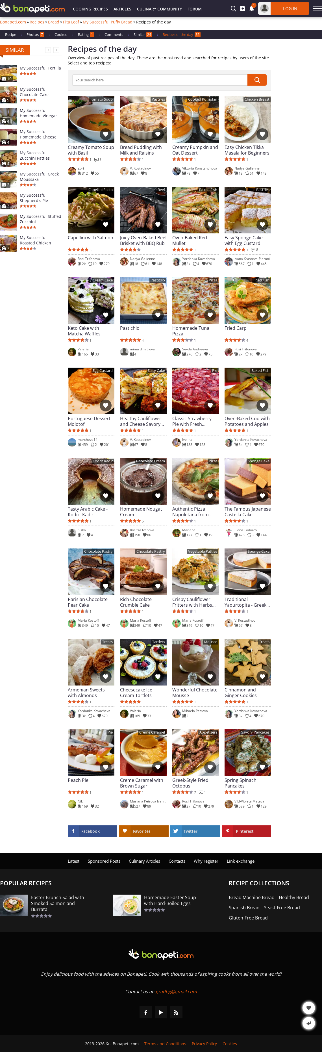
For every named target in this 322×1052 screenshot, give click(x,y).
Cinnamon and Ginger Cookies (241, 692)
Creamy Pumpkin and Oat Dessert (195, 150)
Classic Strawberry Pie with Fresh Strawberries (192, 421)
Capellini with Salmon (90, 238)
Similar (143, 34)
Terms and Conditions (165, 1043)
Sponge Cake (258, 461)
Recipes (37, 22)
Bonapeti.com (13, 22)
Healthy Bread (294, 898)
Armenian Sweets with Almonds (86, 692)
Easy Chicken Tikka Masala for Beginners (247, 150)
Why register (206, 861)
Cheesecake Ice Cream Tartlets (136, 692)
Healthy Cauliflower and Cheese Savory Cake (140, 421)
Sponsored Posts (104, 861)
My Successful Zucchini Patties (35, 155)
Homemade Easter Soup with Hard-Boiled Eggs (170, 900)
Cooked (61, 34)
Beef (161, 189)
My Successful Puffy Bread (107, 22)
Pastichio (130, 328)
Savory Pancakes (255, 732)
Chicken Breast (257, 99)
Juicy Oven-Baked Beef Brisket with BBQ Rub (143, 240)
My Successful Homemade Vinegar (38, 113)
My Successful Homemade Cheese (38, 134)
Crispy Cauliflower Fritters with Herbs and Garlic (192, 602)
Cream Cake (103, 280)
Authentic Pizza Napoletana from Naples (190, 511)
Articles (122, 9)
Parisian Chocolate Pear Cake (88, 602)
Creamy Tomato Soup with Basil (91, 150)
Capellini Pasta (100, 189)
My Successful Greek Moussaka (39, 176)
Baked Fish (208, 189)
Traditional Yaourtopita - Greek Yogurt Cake (245, 602)
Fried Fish (261, 280)
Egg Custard (103, 370)
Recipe (10, 34)
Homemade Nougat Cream (141, 511)
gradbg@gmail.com (176, 991)
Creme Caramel (152, 732)
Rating (86, 34)
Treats (107, 641)
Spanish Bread (244, 908)
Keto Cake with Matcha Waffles (84, 331)
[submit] (257, 80)
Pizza (213, 280)
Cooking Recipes (90, 9)
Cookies (230, 1043)
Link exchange (240, 861)
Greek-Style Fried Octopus (190, 783)
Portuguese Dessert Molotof (89, 421)
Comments (114, 34)
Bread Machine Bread (252, 898)
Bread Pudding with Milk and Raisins (141, 150)
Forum (195, 9)
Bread (53, 22)
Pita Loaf (71, 22)
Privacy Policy (204, 1043)
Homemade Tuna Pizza (190, 331)
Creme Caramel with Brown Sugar (141, 783)
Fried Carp (236, 328)
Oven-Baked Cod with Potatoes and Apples (247, 421)
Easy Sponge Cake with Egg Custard (244, 240)
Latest (73, 861)
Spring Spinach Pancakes (240, 783)
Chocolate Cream (150, 461)
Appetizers (208, 732)
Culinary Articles (144, 861)
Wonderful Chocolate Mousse (194, 692)
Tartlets (158, 641)
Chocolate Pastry (98, 551)
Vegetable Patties (202, 551)
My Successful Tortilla (40, 68)
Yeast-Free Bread (282, 908)
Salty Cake (156, 370)
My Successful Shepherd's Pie (34, 197)
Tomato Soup (101, 99)
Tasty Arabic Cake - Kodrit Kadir (88, 511)
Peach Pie (78, 780)
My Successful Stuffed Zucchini (40, 219)
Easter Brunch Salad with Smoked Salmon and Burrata (57, 903)
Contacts (177, 861)
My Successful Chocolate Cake (34, 91)
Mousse (210, 641)
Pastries (158, 99)
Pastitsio (158, 280)
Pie (214, 370)
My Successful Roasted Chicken (35, 240)
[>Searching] (159, 80)
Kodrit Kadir (103, 461)
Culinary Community (159, 9)
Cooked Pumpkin (202, 99)
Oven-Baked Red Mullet (189, 240)
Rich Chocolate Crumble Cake (136, 602)
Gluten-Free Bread (248, 918)
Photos (35, 34)
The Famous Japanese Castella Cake (248, 511)
